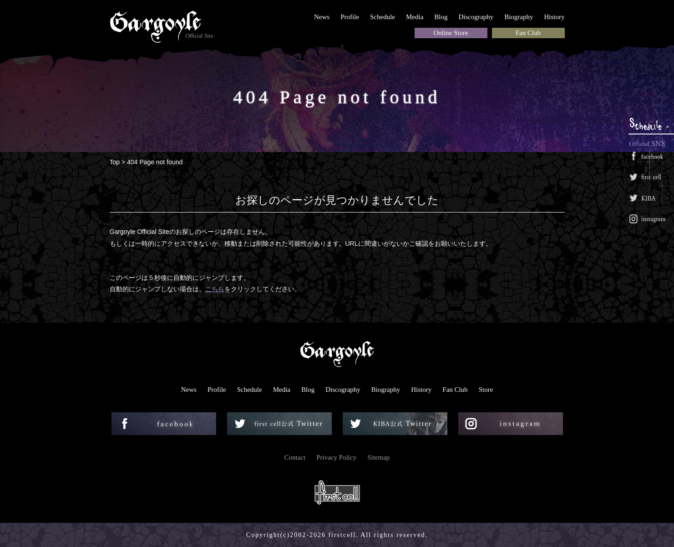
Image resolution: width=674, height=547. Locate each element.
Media (414, 16)
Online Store (450, 32)
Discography (476, 16)
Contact (295, 457)
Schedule (382, 16)
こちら (214, 289)
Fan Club (528, 32)
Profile (349, 16)
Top (115, 162)
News (321, 16)
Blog (440, 16)
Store (486, 389)
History (554, 16)
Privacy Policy (336, 457)
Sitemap (378, 457)
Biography (518, 16)
